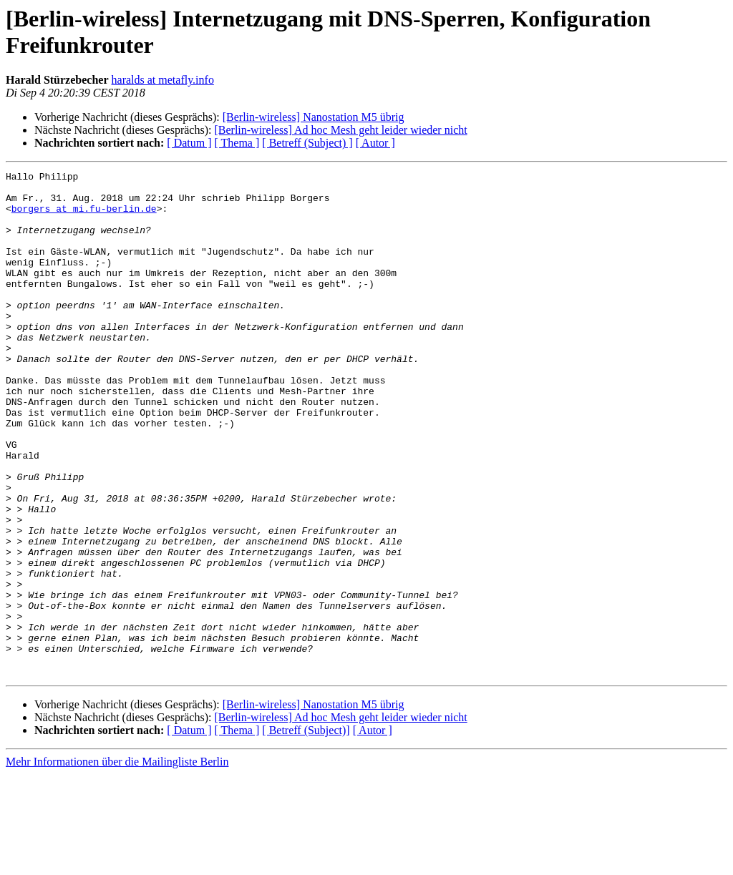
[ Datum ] (189, 143)
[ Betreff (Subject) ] (307, 143)
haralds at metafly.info (163, 80)
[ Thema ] (237, 143)
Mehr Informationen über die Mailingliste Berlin (117, 862)
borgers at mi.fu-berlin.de (84, 216)
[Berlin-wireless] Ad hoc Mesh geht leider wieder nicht (340, 130)
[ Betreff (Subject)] (305, 831)
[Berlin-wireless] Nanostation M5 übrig (313, 117)
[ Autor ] (375, 143)
